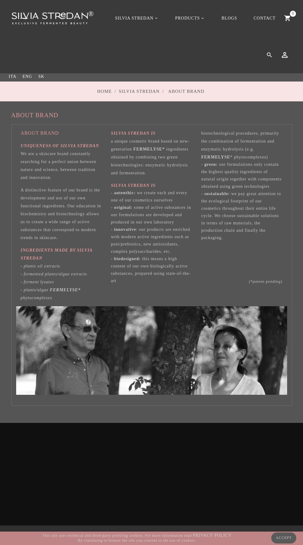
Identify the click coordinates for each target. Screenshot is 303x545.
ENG (27, 76)
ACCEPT (284, 538)
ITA (12, 76)
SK (41, 76)
